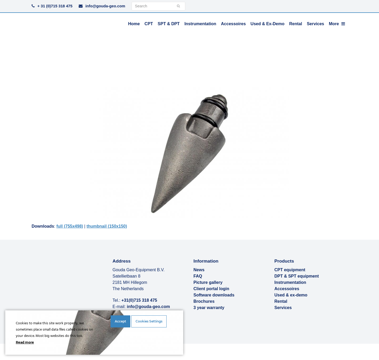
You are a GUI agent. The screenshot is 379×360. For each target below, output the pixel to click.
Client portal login (211, 288)
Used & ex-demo (291, 295)
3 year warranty (208, 307)
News (199, 270)
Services (283, 307)
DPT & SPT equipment (297, 276)
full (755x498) (69, 226)
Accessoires (287, 288)
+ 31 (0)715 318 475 (54, 6)
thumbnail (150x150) (107, 226)
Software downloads (214, 295)
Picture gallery (207, 282)
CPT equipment (290, 270)
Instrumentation (290, 282)
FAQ (197, 276)
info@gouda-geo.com (105, 6)
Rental (281, 301)
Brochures (204, 301)
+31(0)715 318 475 (139, 300)
